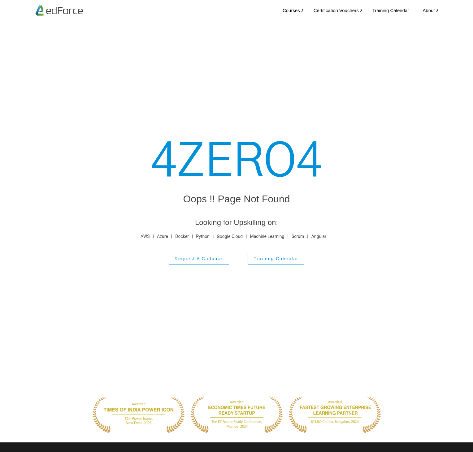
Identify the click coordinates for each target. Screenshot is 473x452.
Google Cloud (230, 236)
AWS (145, 236)
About (426, 10)
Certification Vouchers (333, 10)
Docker (182, 236)
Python (203, 236)
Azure (162, 236)
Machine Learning (267, 236)
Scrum (298, 236)
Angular (318, 236)
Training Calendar (388, 10)
